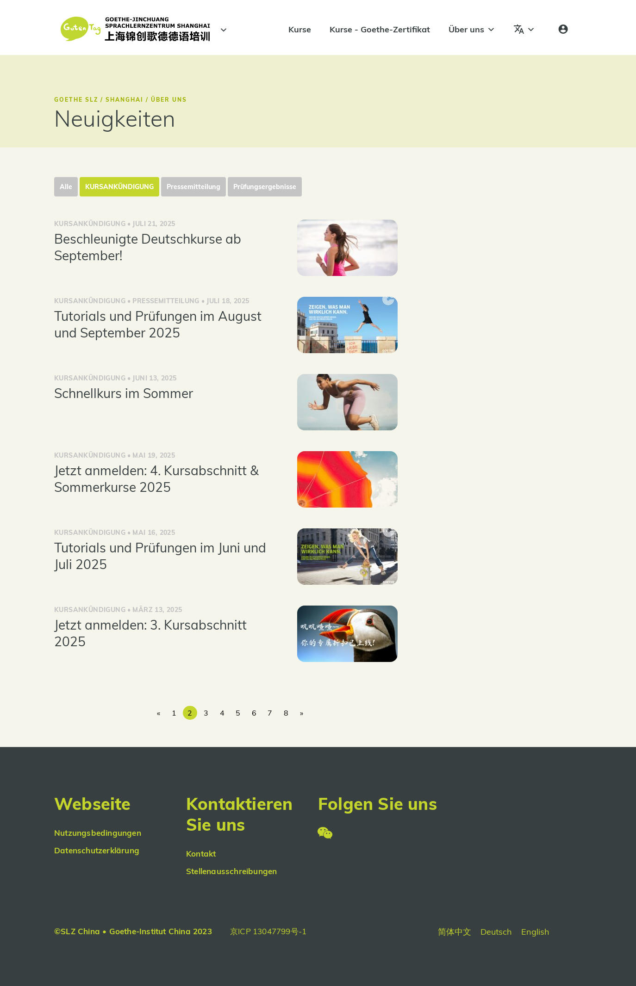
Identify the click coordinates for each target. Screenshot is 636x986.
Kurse (299, 29)
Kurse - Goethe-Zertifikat (380, 29)
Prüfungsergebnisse (264, 187)
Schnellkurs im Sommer (123, 393)
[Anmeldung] (563, 29)
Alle (66, 187)
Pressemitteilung (193, 187)
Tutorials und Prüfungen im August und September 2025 (158, 324)
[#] (222, 30)
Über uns (472, 29)
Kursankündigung (119, 187)
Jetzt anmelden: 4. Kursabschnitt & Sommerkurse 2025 (156, 478)
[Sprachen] (524, 29)
